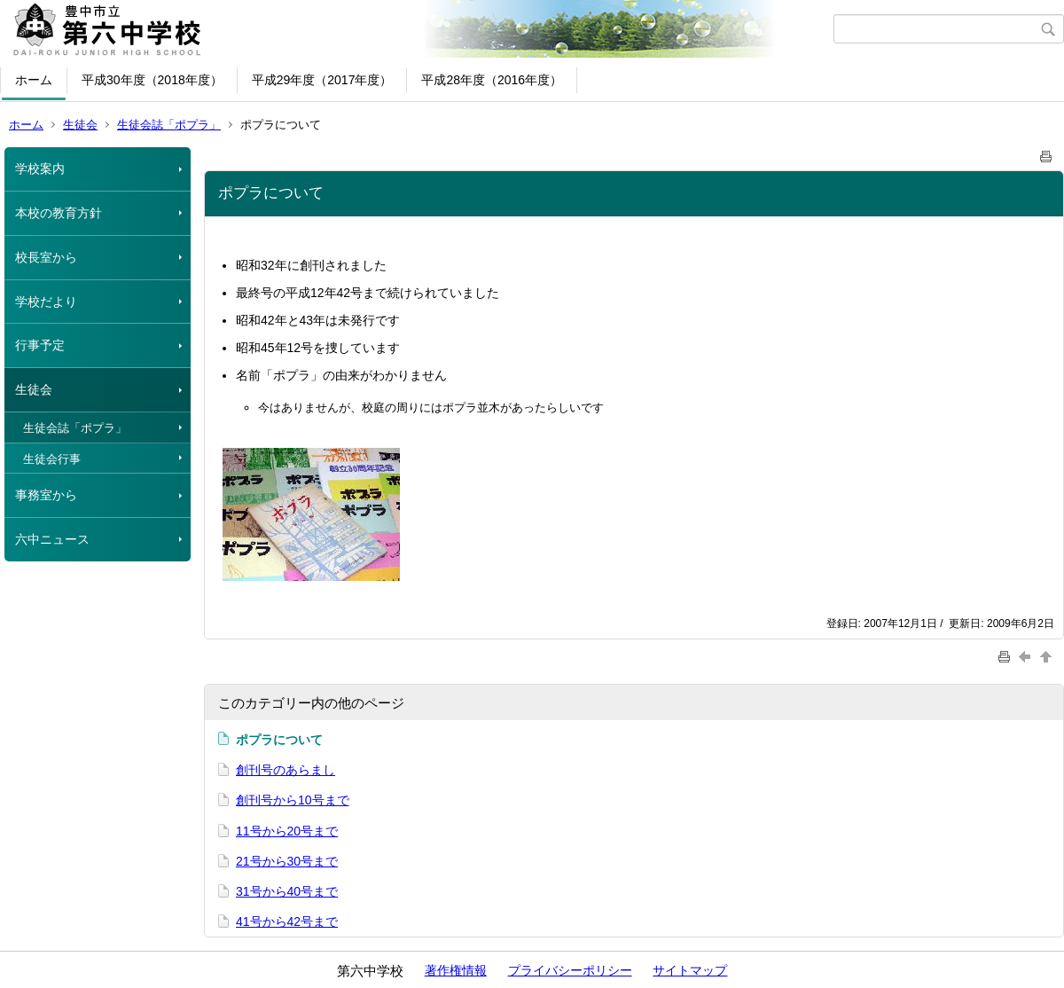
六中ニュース (52, 539)
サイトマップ (690, 970)
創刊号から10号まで (292, 800)
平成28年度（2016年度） (491, 80)
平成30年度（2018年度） (152, 80)
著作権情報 (456, 970)
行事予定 (40, 345)
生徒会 (80, 124)
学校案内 (40, 168)
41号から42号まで (287, 921)
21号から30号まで (287, 861)
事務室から (46, 495)
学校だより (46, 301)
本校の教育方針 (58, 213)
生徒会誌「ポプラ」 (169, 124)
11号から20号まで (287, 831)
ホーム (33, 80)
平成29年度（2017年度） (322, 80)
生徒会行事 (52, 459)
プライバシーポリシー (570, 970)
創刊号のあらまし (285, 770)
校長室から (46, 257)
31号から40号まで (287, 891)
